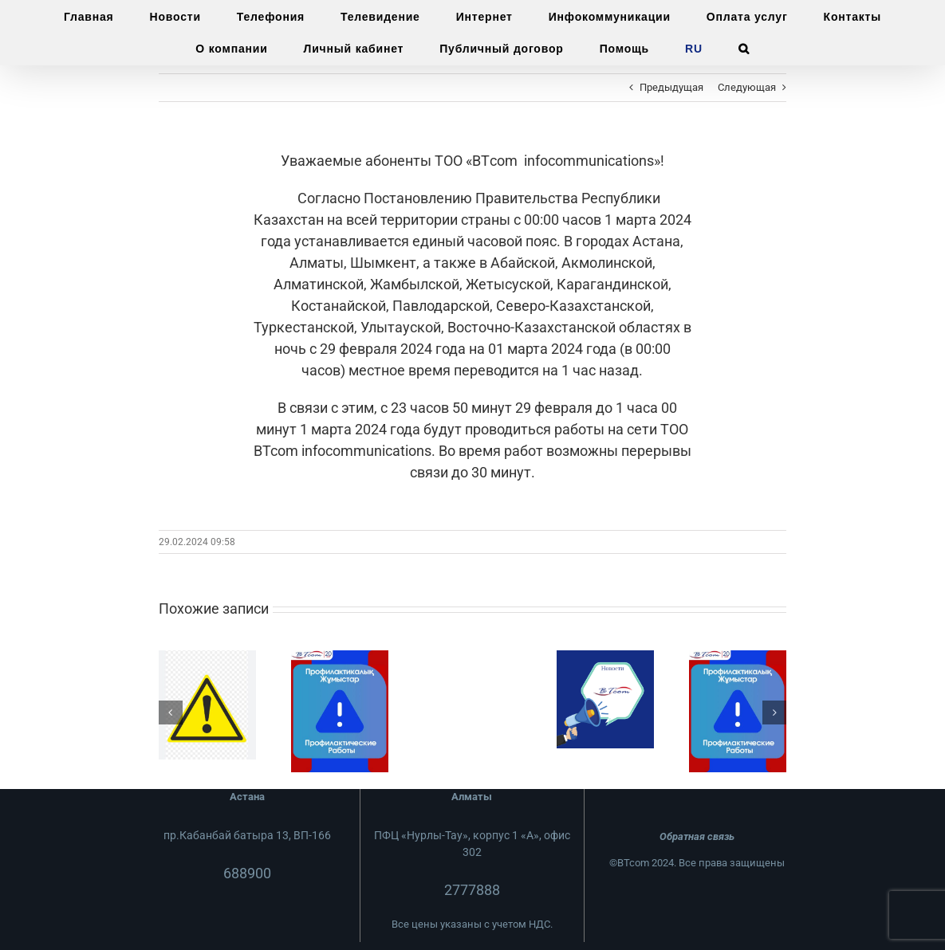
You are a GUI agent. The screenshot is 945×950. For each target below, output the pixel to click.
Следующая (747, 87)
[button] (743, 49)
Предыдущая (671, 87)
